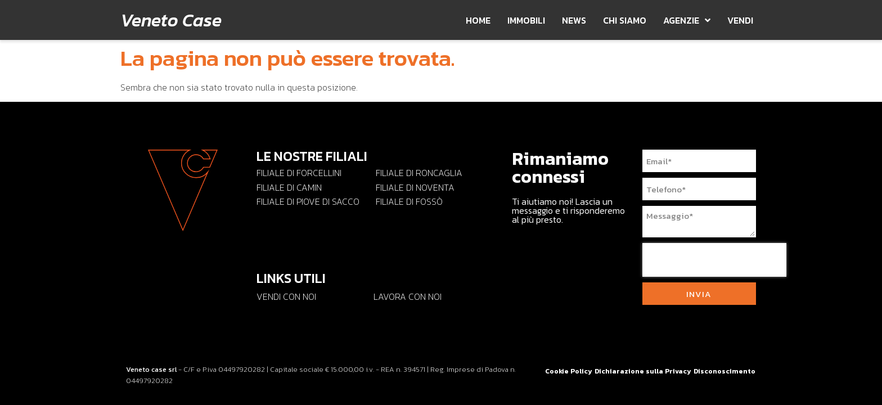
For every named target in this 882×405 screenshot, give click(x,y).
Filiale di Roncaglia (419, 172)
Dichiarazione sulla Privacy (643, 371)
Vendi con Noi (286, 296)
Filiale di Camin (289, 187)
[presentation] (714, 260)
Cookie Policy (568, 371)
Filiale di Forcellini (298, 172)
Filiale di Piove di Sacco (307, 201)
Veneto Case (171, 20)
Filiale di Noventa (415, 187)
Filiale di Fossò (409, 201)
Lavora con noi (408, 296)
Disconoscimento (724, 371)
